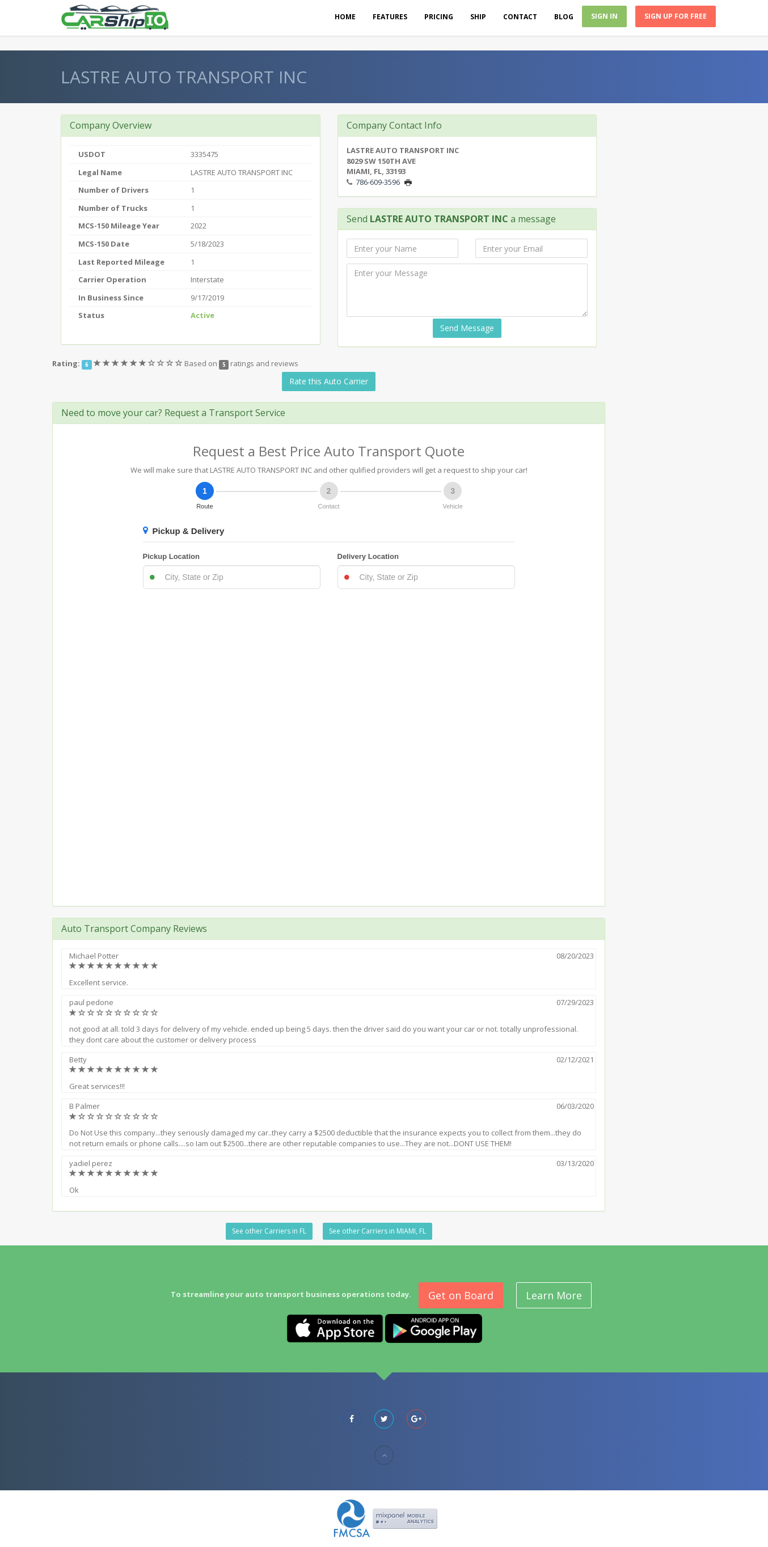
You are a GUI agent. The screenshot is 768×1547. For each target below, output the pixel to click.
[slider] (139, 363)
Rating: (66, 363)
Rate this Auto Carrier (328, 381)
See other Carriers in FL (269, 1231)
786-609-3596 (378, 182)
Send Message (467, 328)
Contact (520, 17)
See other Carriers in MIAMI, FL (377, 1231)
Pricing (438, 17)
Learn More (554, 1295)
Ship (478, 17)
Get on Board (460, 1295)
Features (390, 17)
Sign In (604, 16)
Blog (563, 17)
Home (345, 17)
